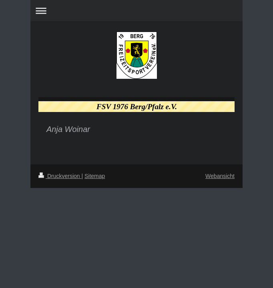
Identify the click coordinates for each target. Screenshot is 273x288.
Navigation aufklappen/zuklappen (136, 10)
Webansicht (220, 176)
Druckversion (59, 176)
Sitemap (94, 176)
